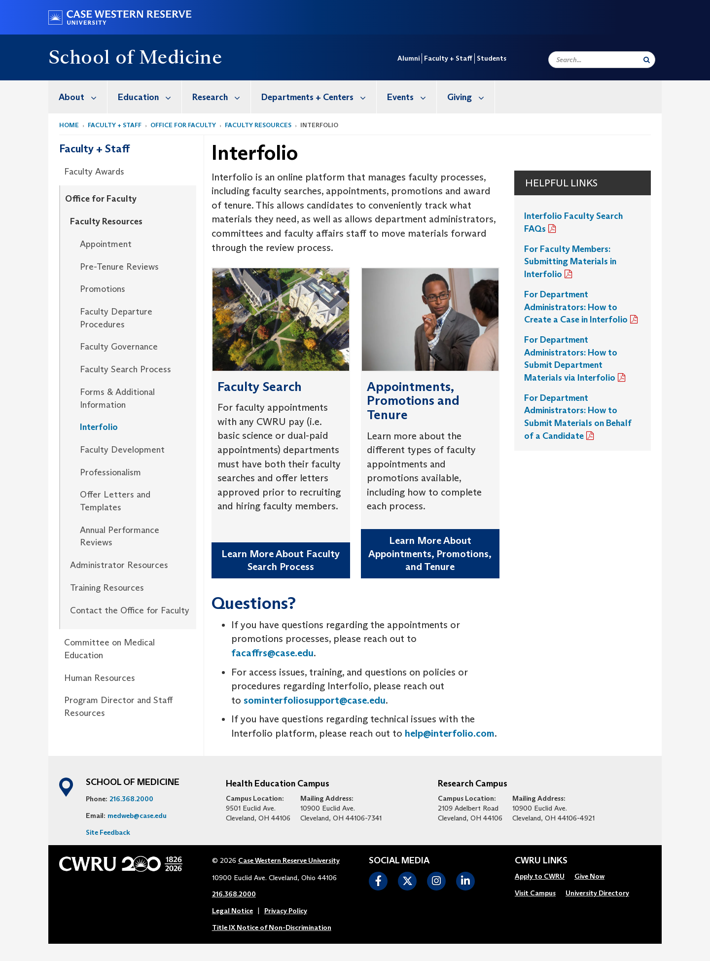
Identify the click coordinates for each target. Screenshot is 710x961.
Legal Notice (232, 910)
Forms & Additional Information (117, 398)
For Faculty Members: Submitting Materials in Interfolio (570, 262)
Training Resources (107, 587)
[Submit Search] (646, 59)
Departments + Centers (318, 96)
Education (149, 96)
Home (69, 125)
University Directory (597, 893)
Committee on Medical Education (109, 649)
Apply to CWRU (540, 876)
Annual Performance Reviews (119, 536)
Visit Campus (535, 893)
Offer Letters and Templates (115, 501)
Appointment (106, 244)
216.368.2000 (131, 798)
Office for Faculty (183, 125)
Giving (471, 96)
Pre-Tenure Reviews (119, 266)
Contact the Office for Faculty (129, 610)
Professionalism (110, 472)
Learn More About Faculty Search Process (280, 560)
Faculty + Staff (448, 58)
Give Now (589, 876)
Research (221, 96)
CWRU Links (541, 861)
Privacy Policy (285, 910)
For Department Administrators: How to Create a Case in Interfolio (576, 307)
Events (411, 96)
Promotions (102, 289)
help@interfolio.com (450, 733)
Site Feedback (108, 832)
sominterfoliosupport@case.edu (315, 700)
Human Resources (99, 678)
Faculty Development (122, 449)
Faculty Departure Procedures (116, 318)
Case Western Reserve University (289, 860)
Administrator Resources (119, 565)
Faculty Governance (119, 346)
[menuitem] (77, 96)
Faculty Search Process (125, 369)
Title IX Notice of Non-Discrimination (271, 927)
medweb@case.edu (137, 815)
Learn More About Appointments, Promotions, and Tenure (430, 553)
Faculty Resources (258, 125)
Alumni (408, 58)
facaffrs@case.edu (272, 653)
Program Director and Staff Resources (118, 706)
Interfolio (99, 427)
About (83, 96)
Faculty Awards (94, 171)
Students (491, 58)
